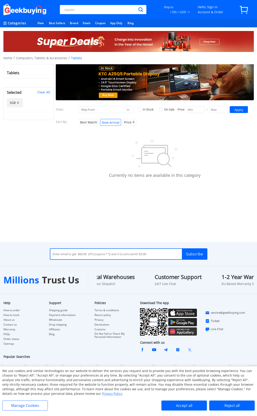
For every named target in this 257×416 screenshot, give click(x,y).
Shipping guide (58, 310)
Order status (11, 339)
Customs (100, 329)
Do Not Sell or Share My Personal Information (109, 335)
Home (7, 58)
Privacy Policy (112, 393)
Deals (87, 23)
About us (9, 319)
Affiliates (54, 329)
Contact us (10, 324)
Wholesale (55, 319)
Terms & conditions (106, 310)
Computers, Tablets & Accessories (41, 58)
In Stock (146, 109)
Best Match (88, 122)
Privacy (99, 319)
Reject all (232, 405)
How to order (11, 310)
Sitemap (8, 344)
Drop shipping (58, 324)
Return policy (102, 315)
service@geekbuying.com (225, 313)
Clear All (43, 92)
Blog (130, 23)
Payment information (62, 315)
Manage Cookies (25, 405)
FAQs (6, 334)
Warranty (9, 329)
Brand (74, 23)
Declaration (101, 324)
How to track (11, 315)
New (41, 23)
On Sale (166, 109)
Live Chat (214, 329)
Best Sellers (57, 23)
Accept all (184, 405)
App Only (116, 23)
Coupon (100, 23)
